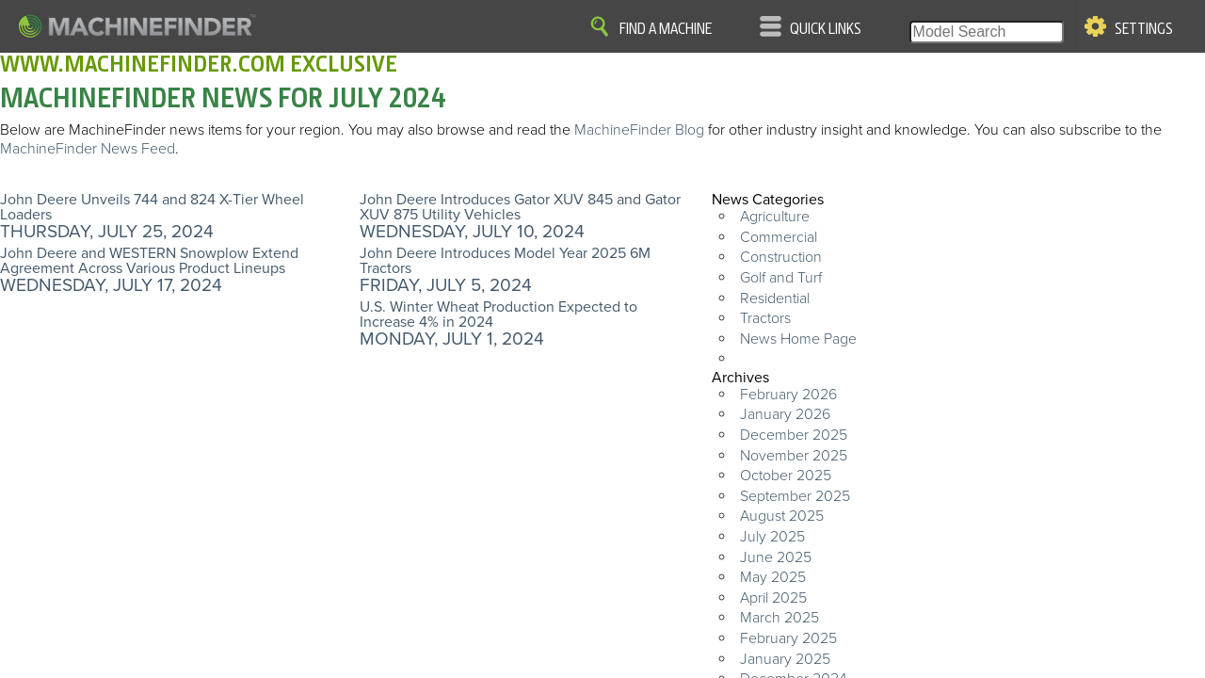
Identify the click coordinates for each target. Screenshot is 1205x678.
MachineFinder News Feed (87, 148)
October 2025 (785, 475)
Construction (781, 257)
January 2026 (785, 414)
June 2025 (775, 557)
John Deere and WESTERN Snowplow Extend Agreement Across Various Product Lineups (149, 261)
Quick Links (825, 29)
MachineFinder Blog (639, 130)
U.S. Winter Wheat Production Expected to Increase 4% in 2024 (498, 314)
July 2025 (772, 536)
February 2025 (788, 638)
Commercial (778, 237)
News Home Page (798, 339)
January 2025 (785, 659)
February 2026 (788, 394)
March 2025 (779, 617)
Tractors (765, 318)
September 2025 (795, 496)
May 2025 (773, 577)
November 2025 (793, 455)
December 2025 (793, 435)
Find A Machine (665, 29)
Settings (1144, 29)
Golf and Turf (781, 277)
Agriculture (775, 216)
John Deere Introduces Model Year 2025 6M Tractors (505, 261)
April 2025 (773, 598)
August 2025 (782, 516)
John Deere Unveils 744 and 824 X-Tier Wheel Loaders (152, 207)
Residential (775, 298)
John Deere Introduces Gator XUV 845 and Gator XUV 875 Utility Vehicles (520, 207)
